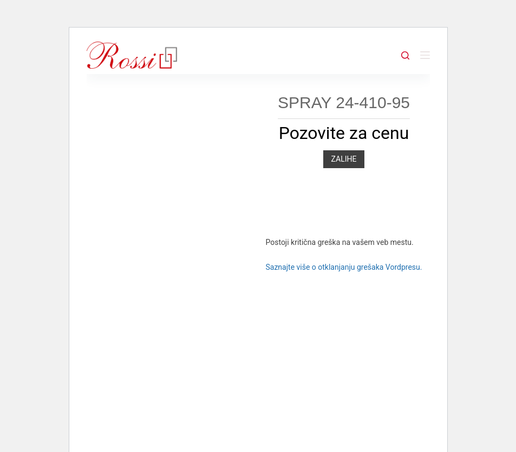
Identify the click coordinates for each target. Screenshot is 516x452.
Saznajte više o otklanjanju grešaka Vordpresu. (343, 267)
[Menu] (425, 55)
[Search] (405, 55)
